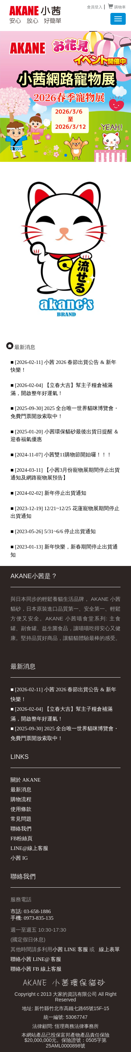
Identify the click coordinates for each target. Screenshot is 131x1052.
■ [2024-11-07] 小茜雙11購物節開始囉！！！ (61, 454)
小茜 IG (19, 858)
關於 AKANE (25, 780)
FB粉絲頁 (21, 838)
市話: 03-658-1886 (30, 911)
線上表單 (109, 949)
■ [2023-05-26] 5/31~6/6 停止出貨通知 (53, 531)
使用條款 (20, 809)
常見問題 (20, 819)
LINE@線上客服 (29, 848)
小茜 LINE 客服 (70, 949)
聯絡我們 (20, 828)
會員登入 (94, 6)
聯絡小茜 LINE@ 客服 (35, 959)
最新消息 (20, 789)
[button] (65, 155)
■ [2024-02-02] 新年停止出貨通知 (48, 493)
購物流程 (20, 799)
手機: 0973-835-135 (31, 918)
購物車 (117, 6)
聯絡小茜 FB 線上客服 (35, 969)
